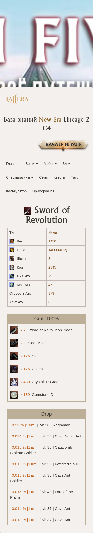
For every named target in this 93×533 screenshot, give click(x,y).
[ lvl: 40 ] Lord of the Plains (41, 493)
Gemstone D (31, 395)
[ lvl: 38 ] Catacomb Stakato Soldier (41, 449)
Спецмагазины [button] (19, 177)
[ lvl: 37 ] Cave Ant (40, 508)
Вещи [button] (31, 164)
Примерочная (43, 191)
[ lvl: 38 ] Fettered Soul (44, 464)
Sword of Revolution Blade (41, 330)
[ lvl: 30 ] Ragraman (40, 425)
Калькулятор (16, 191)
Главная (12, 164)
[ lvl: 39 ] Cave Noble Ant (45, 436)
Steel (25, 356)
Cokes (26, 369)
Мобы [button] (50, 164)
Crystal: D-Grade (35, 382)
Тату (74, 177)
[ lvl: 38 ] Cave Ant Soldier (40, 477)
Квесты (59, 177)
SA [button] (66, 164)
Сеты (43, 177)
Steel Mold (28, 343)
